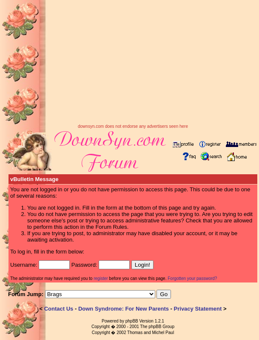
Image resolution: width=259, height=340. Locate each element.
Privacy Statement (198, 308)
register (101, 278)
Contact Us (59, 308)
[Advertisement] (133, 64)
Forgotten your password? (192, 278)
